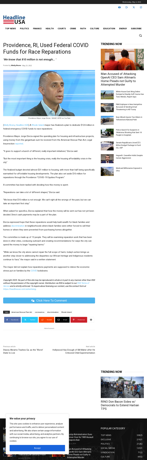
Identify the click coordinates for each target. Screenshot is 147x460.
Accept (37, 448)
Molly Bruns (16, 65)
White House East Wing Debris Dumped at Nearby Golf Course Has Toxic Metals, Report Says (130, 94)
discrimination (18, 226)
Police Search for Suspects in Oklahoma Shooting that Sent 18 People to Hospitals (129, 132)
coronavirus (39, 312)
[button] (140, 35)
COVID (34, 270)
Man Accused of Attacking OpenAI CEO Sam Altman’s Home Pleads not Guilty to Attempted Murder (118, 79)
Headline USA (22, 125)
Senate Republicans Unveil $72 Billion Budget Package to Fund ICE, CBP (128, 145)
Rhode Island (38, 125)
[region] (37, 434)
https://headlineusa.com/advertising (19, 289)
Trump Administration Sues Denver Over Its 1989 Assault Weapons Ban (80, 437)
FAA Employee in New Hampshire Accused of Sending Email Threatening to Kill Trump (129, 107)
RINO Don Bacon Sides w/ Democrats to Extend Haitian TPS (120, 405)
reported (19, 143)
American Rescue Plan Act (21, 312)
